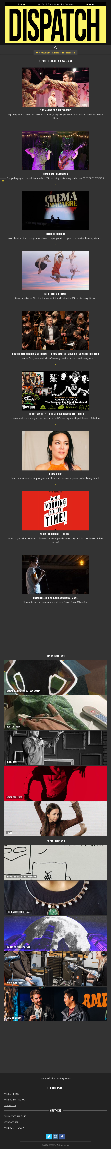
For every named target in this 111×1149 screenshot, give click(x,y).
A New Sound (55, 474)
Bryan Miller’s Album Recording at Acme (55, 597)
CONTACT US (11, 1121)
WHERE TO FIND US (14, 1099)
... (55, 123)
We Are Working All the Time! (55, 534)
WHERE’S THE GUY (14, 1127)
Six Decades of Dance (55, 294)
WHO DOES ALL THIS (15, 1116)
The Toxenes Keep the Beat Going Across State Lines (55, 414)
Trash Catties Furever (55, 173)
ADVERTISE (10, 1105)
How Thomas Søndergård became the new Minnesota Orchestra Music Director (55, 354)
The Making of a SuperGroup (55, 110)
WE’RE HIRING (12, 1093)
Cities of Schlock (55, 234)
